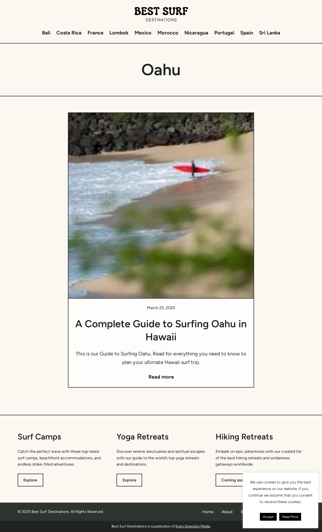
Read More (290, 517)
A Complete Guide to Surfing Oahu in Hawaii (161, 330)
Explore (30, 480)
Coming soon (233, 480)
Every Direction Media (193, 526)
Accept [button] (268, 517)
